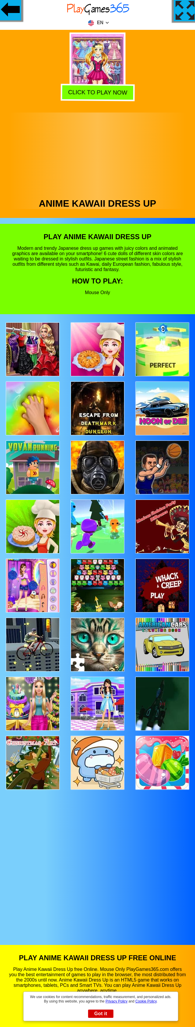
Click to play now (97, 92)
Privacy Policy (116, 1001)
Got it (100, 1013)
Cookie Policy (146, 1001)
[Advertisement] (97, 154)
